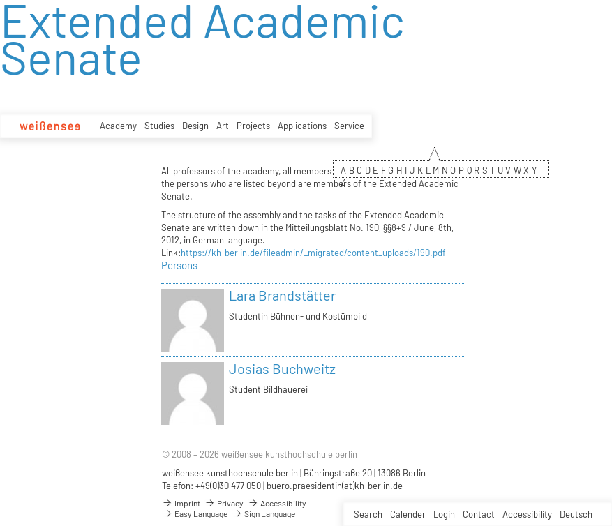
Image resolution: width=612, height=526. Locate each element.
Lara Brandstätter (282, 295)
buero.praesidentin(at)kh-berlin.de (335, 485)
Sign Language (263, 513)
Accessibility (527, 514)
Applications (302, 125)
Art (222, 125)
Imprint (181, 503)
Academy (118, 125)
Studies (159, 125)
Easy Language (194, 513)
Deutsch (576, 514)
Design (195, 125)
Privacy (224, 503)
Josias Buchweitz (282, 368)
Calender (408, 514)
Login (444, 514)
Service (349, 125)
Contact (479, 514)
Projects (253, 125)
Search (368, 514)
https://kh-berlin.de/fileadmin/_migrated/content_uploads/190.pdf (313, 252)
